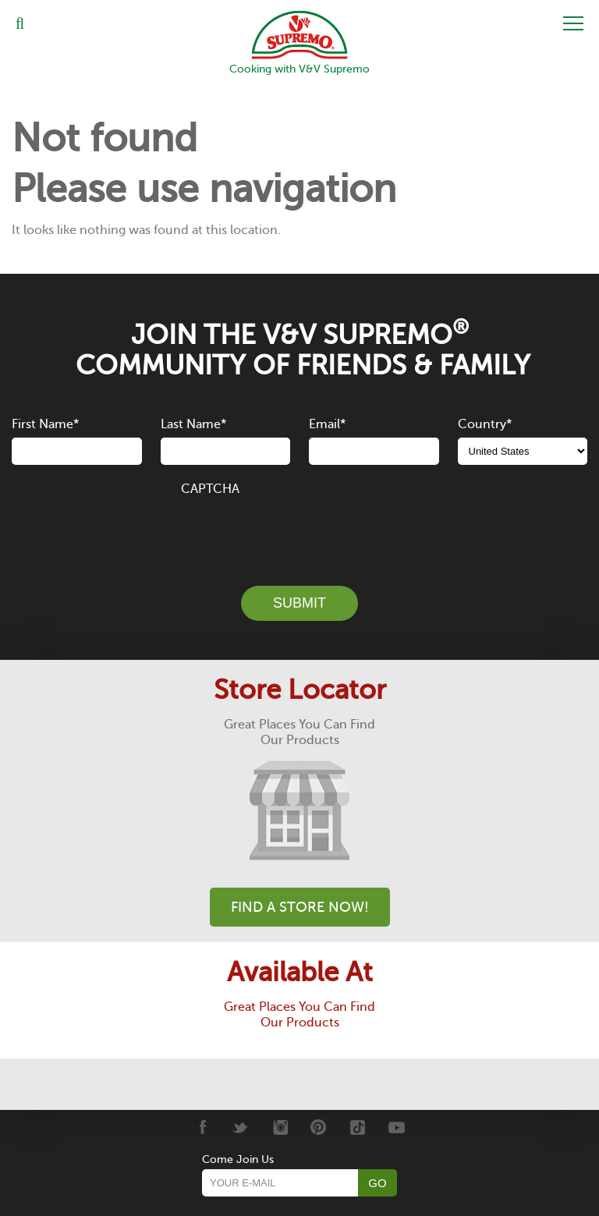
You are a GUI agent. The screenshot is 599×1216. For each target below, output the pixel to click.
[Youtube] (396, 1127)
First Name (45, 424)
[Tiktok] (357, 1127)
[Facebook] (201, 1127)
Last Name (193, 424)
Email (327, 424)
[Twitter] (240, 1127)
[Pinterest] (318, 1127)
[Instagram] (279, 1127)
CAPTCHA (210, 489)
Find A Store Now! (300, 907)
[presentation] (299, 532)
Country (485, 424)
